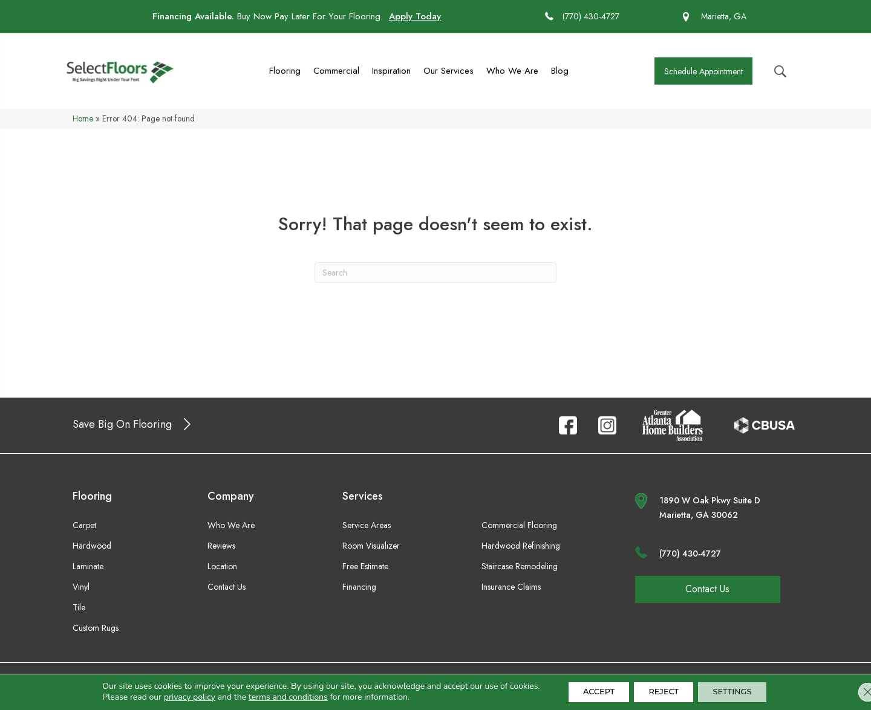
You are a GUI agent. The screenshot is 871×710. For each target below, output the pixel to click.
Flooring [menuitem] (285, 70)
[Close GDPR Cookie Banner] (852, 691)
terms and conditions (273, 696)
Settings (742, 691)
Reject (663, 691)
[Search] (435, 272)
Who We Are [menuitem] (512, 70)
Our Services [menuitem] (448, 70)
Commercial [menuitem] (336, 70)
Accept (589, 691)
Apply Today (415, 16)
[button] (703, 71)
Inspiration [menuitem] (391, 70)
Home (83, 118)
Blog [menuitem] (560, 70)
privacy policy (174, 696)
